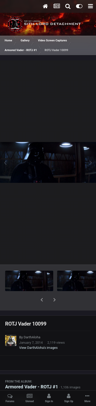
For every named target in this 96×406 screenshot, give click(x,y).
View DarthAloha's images (38, 334)
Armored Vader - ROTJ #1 (31, 373)
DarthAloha (32, 324)
